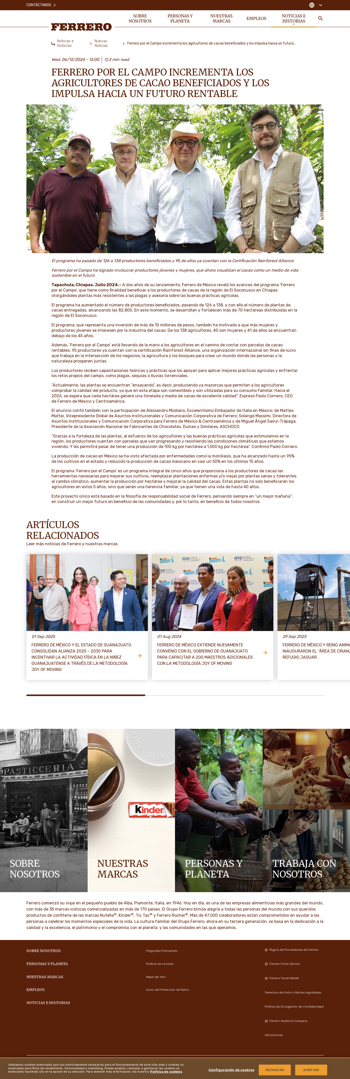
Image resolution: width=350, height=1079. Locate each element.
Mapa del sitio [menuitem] (156, 977)
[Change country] (315, 5)
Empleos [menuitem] (256, 18)
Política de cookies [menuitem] (159, 964)
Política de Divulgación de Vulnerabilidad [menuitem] (294, 1006)
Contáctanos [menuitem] (41, 5)
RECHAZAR (274, 1070)
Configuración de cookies (231, 1070)
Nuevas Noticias (101, 43)
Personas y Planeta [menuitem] (180, 18)
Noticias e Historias (65, 43)
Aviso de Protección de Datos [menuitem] (167, 989)
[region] (175, 1068)
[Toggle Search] (320, 18)
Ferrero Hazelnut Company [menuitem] (286, 1021)
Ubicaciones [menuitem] (274, 1035)
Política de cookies (166, 1071)
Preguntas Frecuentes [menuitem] (161, 951)
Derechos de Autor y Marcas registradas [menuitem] (293, 992)
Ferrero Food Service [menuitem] (282, 964)
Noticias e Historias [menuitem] (294, 18)
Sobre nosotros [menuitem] (140, 18)
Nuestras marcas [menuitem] (221, 18)
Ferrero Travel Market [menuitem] (282, 978)
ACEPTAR (311, 1070)
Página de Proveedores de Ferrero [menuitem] (291, 950)
